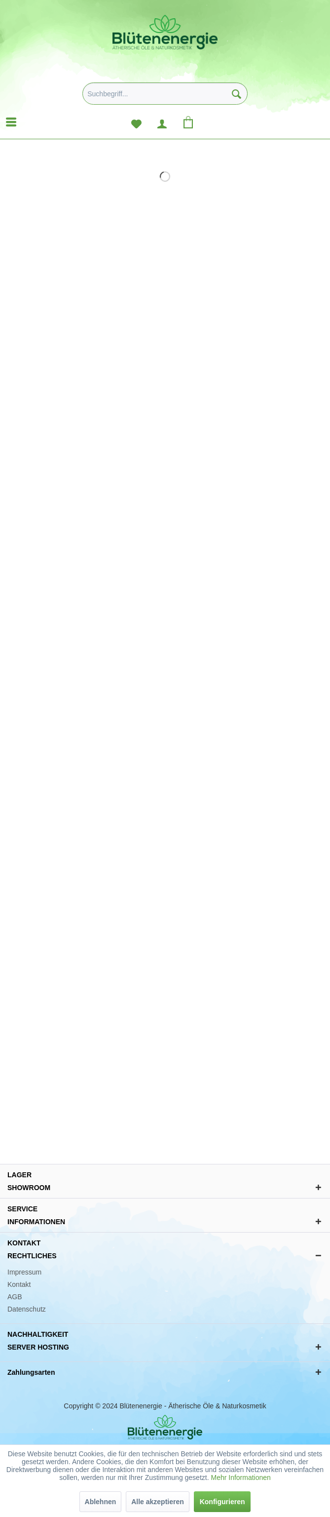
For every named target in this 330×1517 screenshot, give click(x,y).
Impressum (24, 1272)
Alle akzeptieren (157, 1502)
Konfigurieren (222, 1502)
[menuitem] (165, 97)
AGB (14, 1297)
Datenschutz (26, 1309)
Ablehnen (100, 1502)
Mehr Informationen (240, 1477)
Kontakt (19, 1284)
